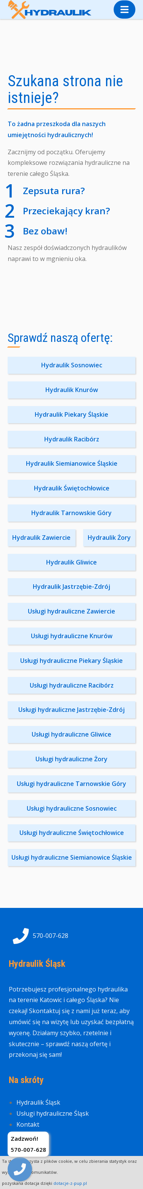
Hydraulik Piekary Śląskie (71, 414)
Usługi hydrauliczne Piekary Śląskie (71, 660)
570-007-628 (38, 936)
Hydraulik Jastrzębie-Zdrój (71, 586)
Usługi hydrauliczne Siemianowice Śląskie (71, 857)
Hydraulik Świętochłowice (71, 488)
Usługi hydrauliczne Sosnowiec (72, 808)
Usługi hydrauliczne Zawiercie (71, 611)
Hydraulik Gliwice (71, 562)
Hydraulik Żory (109, 537)
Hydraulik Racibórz (71, 439)
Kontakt (27, 1124)
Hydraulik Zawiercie (41, 537)
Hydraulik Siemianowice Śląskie (71, 463)
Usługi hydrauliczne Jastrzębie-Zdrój (71, 709)
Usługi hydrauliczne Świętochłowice (71, 833)
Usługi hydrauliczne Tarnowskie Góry (71, 783)
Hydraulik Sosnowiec (71, 365)
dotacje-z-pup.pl (70, 1183)
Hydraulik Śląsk (38, 1102)
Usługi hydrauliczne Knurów (71, 636)
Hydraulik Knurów (71, 390)
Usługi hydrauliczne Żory (71, 759)
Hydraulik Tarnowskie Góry (71, 513)
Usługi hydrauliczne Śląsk (52, 1113)
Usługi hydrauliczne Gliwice (71, 734)
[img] (20, 1169)
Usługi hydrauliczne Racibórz (72, 685)
